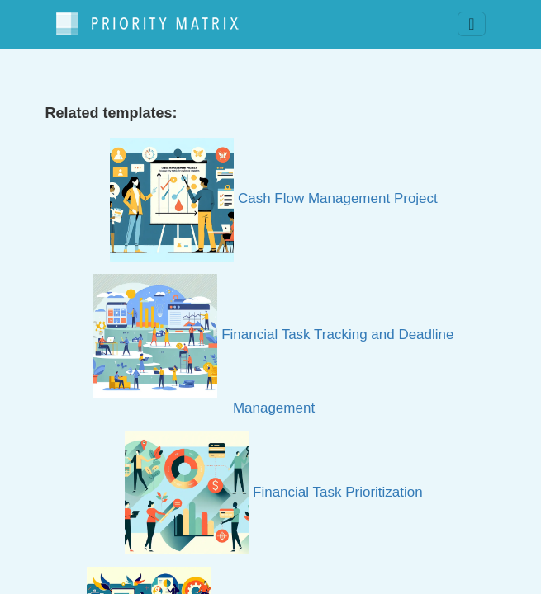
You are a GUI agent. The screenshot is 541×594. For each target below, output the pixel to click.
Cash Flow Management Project (274, 198)
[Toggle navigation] (471, 24)
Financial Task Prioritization (273, 492)
